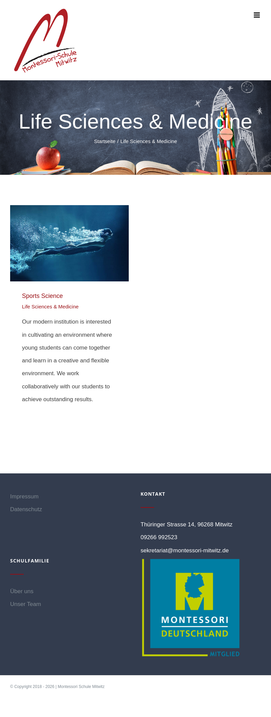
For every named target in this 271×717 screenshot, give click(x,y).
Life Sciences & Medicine (50, 306)
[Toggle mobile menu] (257, 15)
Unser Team (25, 604)
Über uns (21, 591)
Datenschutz (26, 509)
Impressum (24, 496)
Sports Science (42, 296)
